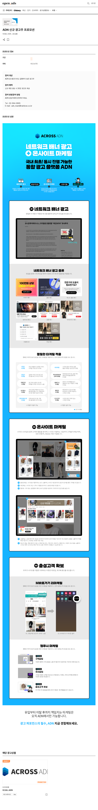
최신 (23, 10)
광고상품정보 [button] (44, 10)
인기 (28, 10)
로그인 (93, 3)
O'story (17, 10)
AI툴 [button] (53, 10)
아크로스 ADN (8, 790)
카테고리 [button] (7, 10)
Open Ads (9, 3)
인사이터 (35, 10)
